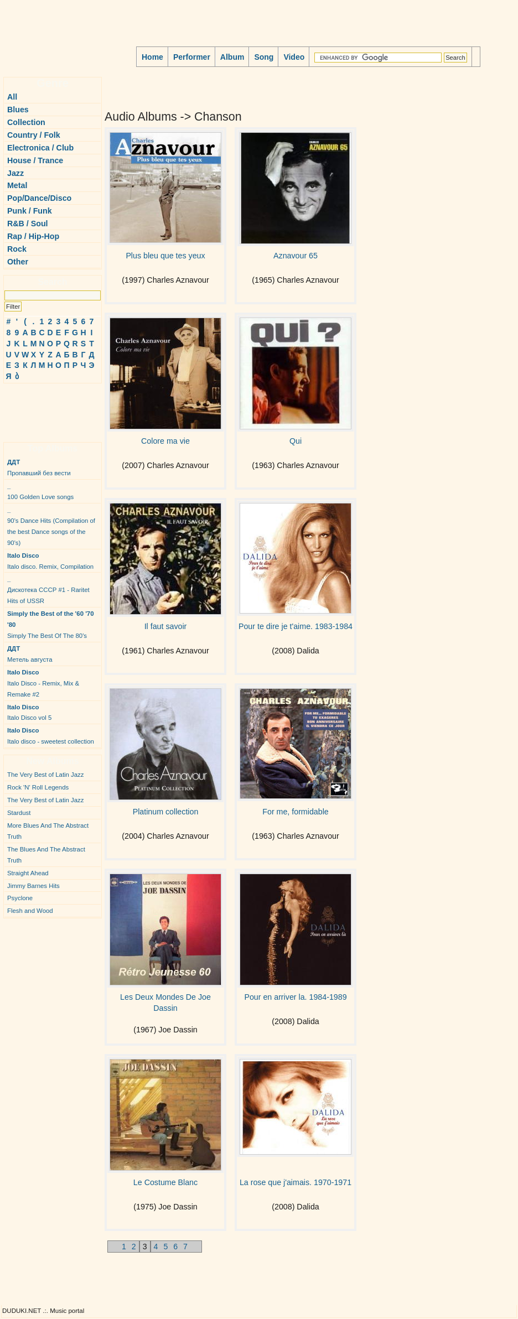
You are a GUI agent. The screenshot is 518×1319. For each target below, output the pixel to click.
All (12, 96)
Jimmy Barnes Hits (33, 885)
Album (232, 57)
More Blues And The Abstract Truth (48, 831)
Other (17, 261)
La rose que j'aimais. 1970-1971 (295, 1182)
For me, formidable (295, 811)
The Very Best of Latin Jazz (45, 774)
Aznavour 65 (295, 255)
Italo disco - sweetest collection (50, 736)
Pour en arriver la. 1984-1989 (295, 997)
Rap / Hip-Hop (33, 236)
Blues (18, 109)
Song (263, 57)
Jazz (15, 173)
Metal (17, 185)
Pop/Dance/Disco (39, 198)
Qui (295, 441)
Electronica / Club (40, 147)
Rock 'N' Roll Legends (38, 787)
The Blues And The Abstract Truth (46, 855)
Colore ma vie (165, 441)
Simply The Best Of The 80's (50, 624)
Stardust (18, 812)
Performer (191, 57)
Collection (26, 122)
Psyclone (20, 898)
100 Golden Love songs (40, 491)
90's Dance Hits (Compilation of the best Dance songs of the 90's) (51, 526)
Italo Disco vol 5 (29, 712)
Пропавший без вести (39, 467)
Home (152, 57)
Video (293, 57)
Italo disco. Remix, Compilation (50, 561)
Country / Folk (33, 135)
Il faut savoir (165, 626)
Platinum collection (166, 811)
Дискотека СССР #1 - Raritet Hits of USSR (48, 589)
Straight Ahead (28, 873)
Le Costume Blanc (165, 1182)
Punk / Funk (29, 210)
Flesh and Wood (30, 910)
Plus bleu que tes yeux (165, 255)
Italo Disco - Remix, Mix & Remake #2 (43, 683)
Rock (17, 249)
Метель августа (29, 654)
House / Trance (35, 160)
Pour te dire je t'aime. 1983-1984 (296, 626)
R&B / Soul (27, 223)
